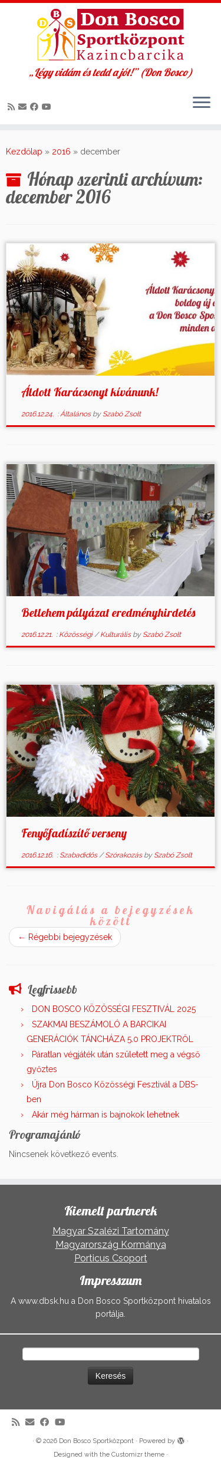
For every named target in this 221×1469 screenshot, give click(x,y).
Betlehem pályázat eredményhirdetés (108, 612)
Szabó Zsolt (122, 414)
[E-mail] (24, 106)
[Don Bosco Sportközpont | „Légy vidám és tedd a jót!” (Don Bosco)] (110, 35)
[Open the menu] (201, 103)
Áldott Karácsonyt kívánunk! (89, 391)
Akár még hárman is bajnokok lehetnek (105, 1114)
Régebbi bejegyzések (65, 937)
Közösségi (76, 634)
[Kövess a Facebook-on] (36, 106)
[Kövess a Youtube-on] (48, 106)
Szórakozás (124, 855)
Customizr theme (137, 1454)
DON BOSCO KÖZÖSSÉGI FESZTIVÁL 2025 (114, 1009)
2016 (61, 151)
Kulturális (116, 634)
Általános (76, 414)
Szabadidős (79, 855)
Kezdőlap (24, 151)
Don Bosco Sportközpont (96, 1441)
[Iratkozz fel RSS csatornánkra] (13, 106)
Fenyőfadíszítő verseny (74, 833)
